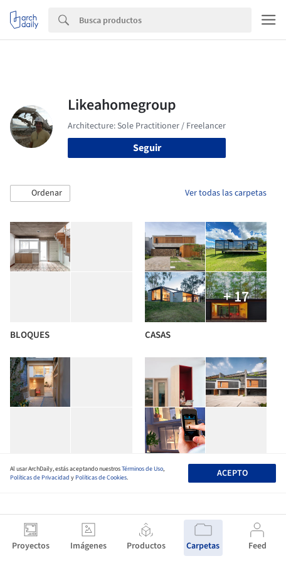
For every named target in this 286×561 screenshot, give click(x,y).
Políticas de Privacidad (40, 477)
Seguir (147, 148)
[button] (40, 193)
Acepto (232, 473)
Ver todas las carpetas (226, 193)
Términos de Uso (142, 468)
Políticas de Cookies (101, 477)
